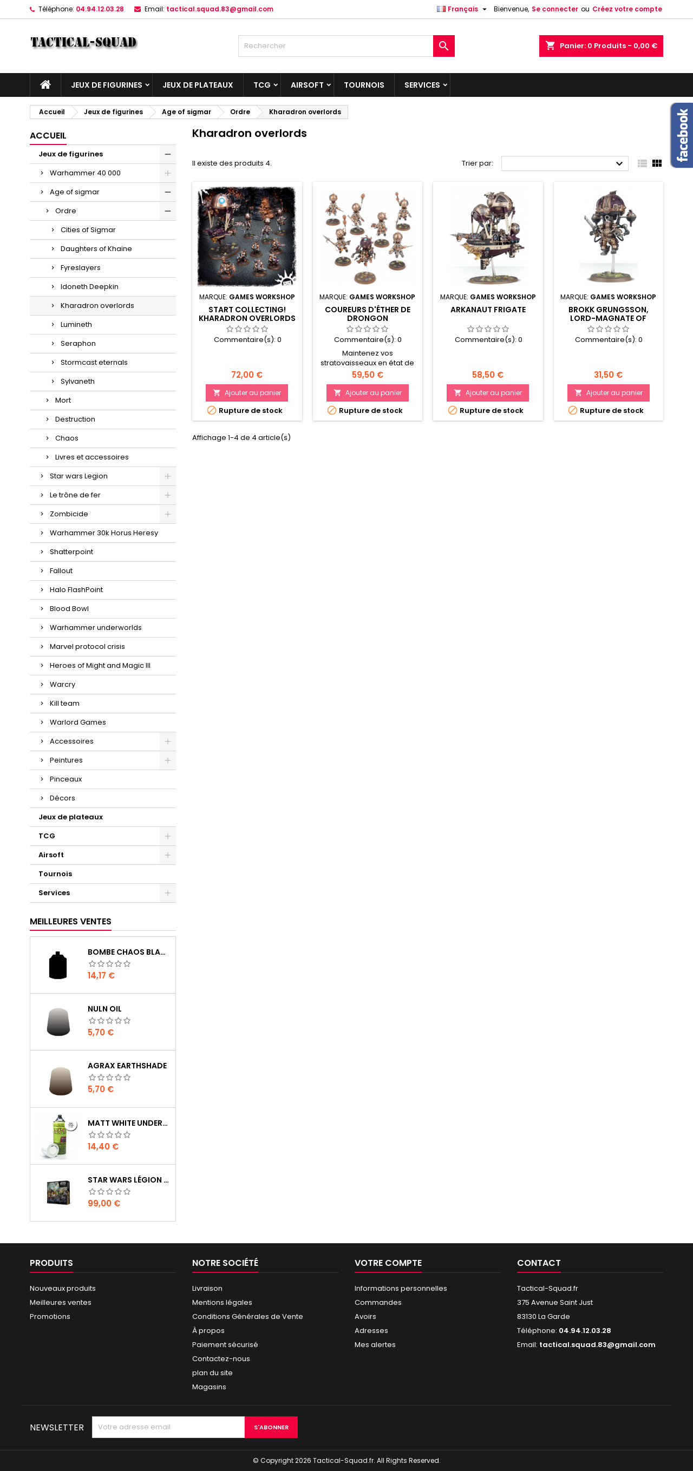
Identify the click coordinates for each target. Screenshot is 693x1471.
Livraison (207, 1288)
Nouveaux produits (63, 1288)
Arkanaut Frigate (488, 309)
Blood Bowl (69, 608)
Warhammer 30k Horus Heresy (104, 533)
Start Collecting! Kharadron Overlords (247, 314)
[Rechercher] (346, 46)
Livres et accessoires (92, 457)
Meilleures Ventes (71, 921)
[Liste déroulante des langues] (463, 9)
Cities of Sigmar (88, 230)
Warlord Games (78, 722)
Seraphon (78, 343)
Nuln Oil (105, 1008)
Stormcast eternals (94, 362)
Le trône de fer (75, 495)
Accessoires (72, 741)
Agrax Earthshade (127, 1065)
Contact (539, 1263)
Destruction (75, 419)
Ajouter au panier (247, 392)
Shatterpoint (71, 552)
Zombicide (69, 514)
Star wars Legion (79, 476)
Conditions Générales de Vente (247, 1316)
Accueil (48, 135)
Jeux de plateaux (197, 85)
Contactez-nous (221, 1359)
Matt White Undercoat (129, 1123)
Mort (63, 400)
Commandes (378, 1302)
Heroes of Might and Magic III (100, 665)
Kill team (65, 703)
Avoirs (365, 1316)
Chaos (67, 438)
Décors (62, 798)
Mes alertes (375, 1344)
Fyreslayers (81, 267)
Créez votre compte (627, 9)
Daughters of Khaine (96, 249)
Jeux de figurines (106, 85)
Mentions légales (222, 1302)
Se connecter (555, 9)
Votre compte (388, 1263)
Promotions (50, 1316)
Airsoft (307, 85)
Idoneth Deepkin (90, 286)
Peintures (66, 760)
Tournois (364, 85)
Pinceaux (66, 779)
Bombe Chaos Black (129, 952)
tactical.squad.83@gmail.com (219, 9)
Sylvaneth (78, 381)
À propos (208, 1330)
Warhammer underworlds (96, 627)
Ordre (65, 211)
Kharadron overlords (97, 305)
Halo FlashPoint (76, 590)
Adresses (371, 1330)
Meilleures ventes (60, 1302)
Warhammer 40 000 (85, 173)
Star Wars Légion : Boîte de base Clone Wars (129, 1180)
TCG (262, 85)
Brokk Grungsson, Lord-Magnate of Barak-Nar (608, 318)
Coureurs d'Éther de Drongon (367, 314)
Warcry (62, 684)
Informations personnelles (401, 1288)
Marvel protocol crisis (87, 646)
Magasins (209, 1387)
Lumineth (76, 324)
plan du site (212, 1373)
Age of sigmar (75, 192)
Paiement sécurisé (225, 1344)
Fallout (61, 571)
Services (422, 85)
